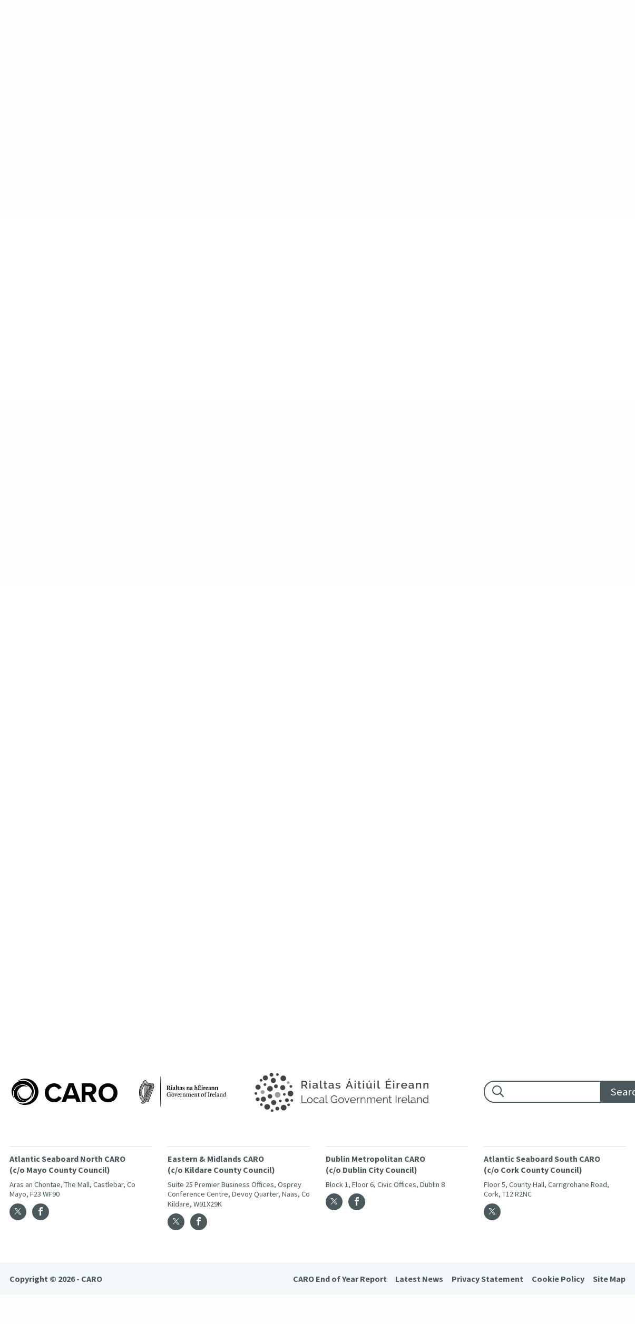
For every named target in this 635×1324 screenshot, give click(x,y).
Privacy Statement (487, 1278)
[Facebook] (40, 1211)
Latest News (419, 1278)
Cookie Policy (558, 1278)
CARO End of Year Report (340, 1278)
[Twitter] (17, 1211)
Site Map (609, 1278)
